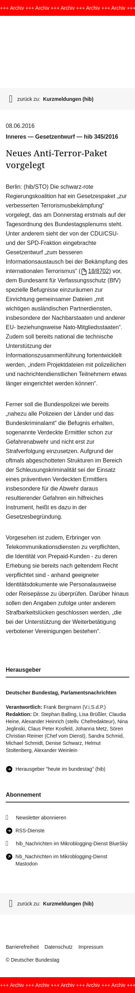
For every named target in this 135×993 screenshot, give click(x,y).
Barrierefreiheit (22, 947)
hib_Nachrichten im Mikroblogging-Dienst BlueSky (71, 843)
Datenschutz (59, 947)
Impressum (90, 947)
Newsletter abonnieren (41, 817)
